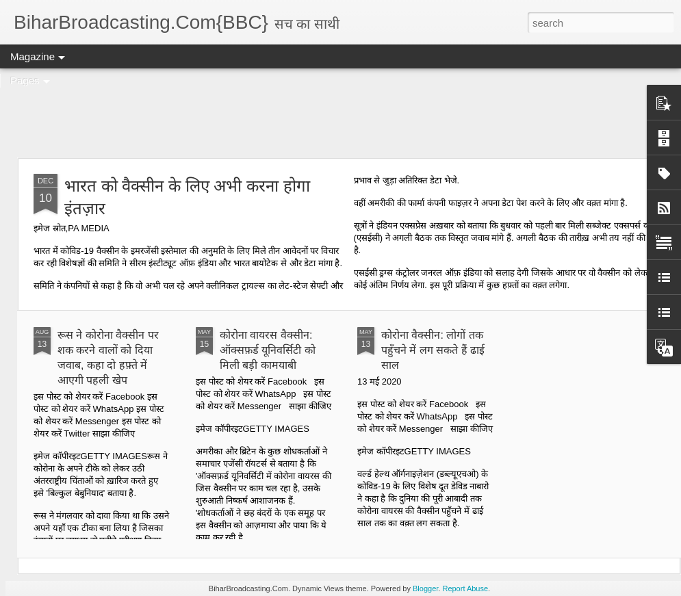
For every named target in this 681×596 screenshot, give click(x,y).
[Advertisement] (340, 113)
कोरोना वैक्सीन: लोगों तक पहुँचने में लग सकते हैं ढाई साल (433, 350)
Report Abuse (465, 588)
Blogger (425, 588)
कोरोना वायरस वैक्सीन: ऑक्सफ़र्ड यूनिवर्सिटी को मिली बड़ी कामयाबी (268, 350)
